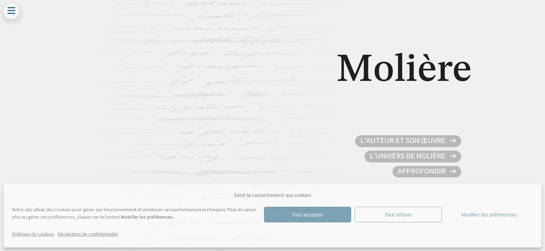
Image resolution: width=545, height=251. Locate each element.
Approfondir (422, 172)
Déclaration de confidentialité (88, 234)
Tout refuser (398, 215)
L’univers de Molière (408, 156)
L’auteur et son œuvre (403, 141)
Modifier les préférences (489, 215)
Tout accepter (307, 215)
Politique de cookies (33, 234)
